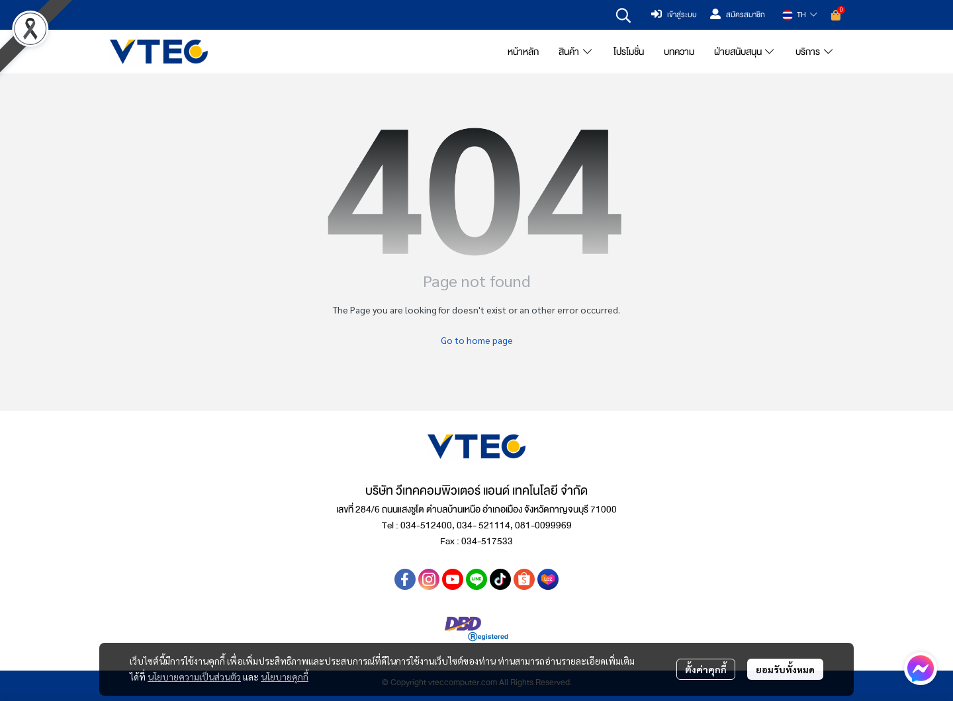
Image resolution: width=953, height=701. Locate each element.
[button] (623, 15)
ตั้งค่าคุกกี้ (706, 669)
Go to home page (477, 340)
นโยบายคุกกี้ (284, 676)
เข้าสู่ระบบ (674, 15)
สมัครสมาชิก (737, 15)
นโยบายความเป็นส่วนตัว (194, 676)
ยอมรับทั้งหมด (785, 669)
